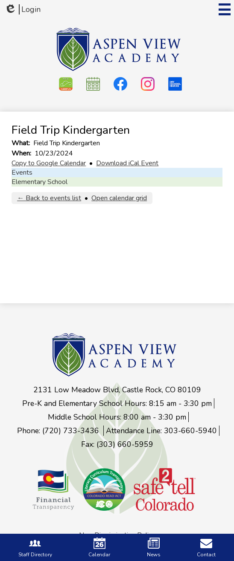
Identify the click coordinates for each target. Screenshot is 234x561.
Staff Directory (35, 547)
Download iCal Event (127, 163)
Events (22, 172)
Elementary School (39, 182)
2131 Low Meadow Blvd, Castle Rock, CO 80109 (117, 390)
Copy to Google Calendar (49, 163)
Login (22, 9)
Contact (206, 547)
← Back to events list (49, 198)
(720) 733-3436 (71, 431)
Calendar (99, 547)
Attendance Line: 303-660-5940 (161, 431)
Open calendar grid (119, 198)
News (154, 547)
